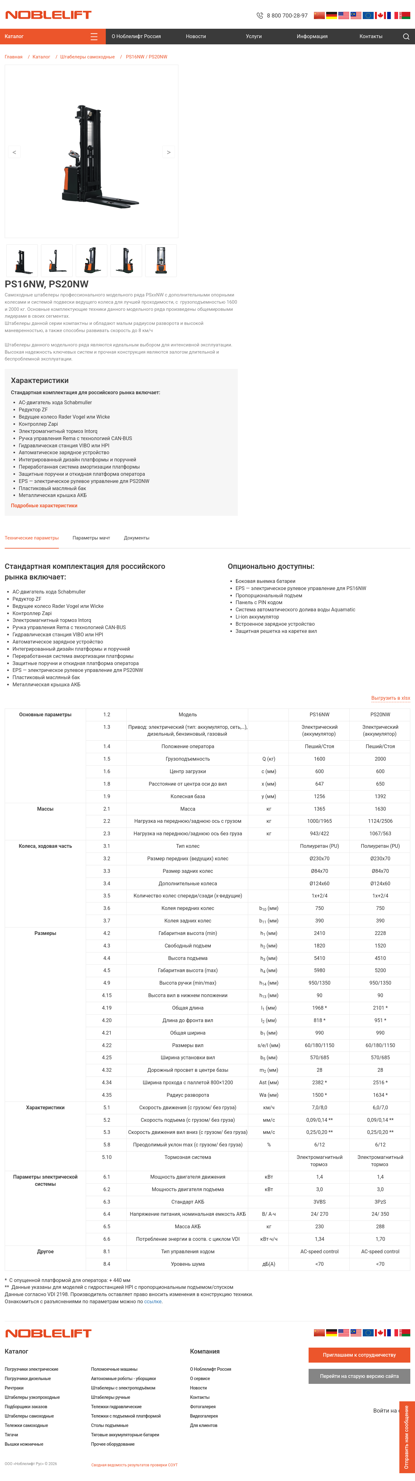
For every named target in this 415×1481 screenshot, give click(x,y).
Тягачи (11, 1434)
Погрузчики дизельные (28, 1378)
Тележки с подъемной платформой (126, 1416)
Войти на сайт (391, 1410)
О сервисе (200, 1378)
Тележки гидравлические (116, 1406)
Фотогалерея (203, 1406)
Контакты (371, 36)
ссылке (152, 1302)
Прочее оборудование (113, 1444)
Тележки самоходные (26, 1425)
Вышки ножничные (24, 1444)
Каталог (41, 57)
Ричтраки (14, 1387)
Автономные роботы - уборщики (123, 1378)
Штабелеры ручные (110, 1397)
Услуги (254, 36)
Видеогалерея (204, 1416)
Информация (312, 36)
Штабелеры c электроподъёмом (123, 1387)
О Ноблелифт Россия (136, 36)
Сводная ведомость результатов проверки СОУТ (134, 1465)
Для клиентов (203, 1425)
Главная (14, 57)
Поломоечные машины (114, 1369)
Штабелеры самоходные (87, 57)
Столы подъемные (109, 1425)
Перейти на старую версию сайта (359, 1376)
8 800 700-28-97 (287, 15)
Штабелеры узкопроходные (32, 1397)
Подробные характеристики (44, 506)
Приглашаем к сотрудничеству (359, 1355)
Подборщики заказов (26, 1406)
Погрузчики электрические (31, 1369)
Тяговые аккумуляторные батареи (125, 1434)
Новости (196, 36)
